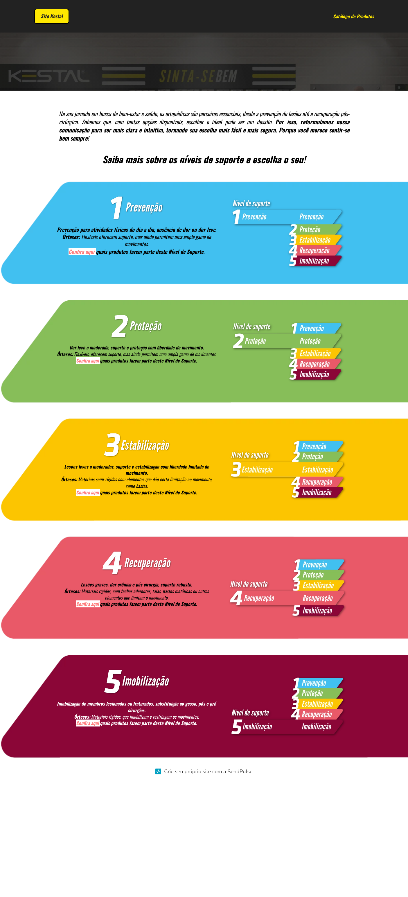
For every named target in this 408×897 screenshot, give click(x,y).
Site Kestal (52, 17)
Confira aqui (81, 370)
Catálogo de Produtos (353, 17)
